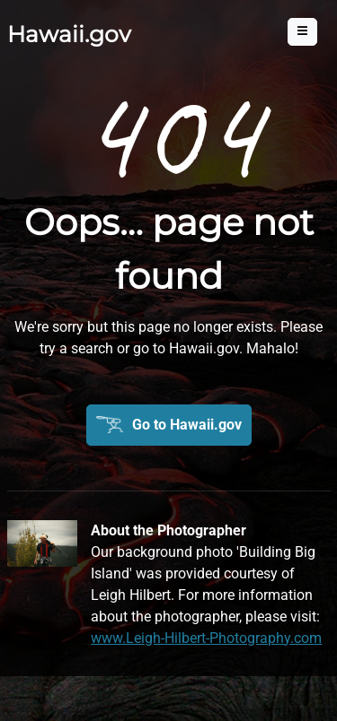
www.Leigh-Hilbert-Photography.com (206, 638)
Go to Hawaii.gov (187, 424)
